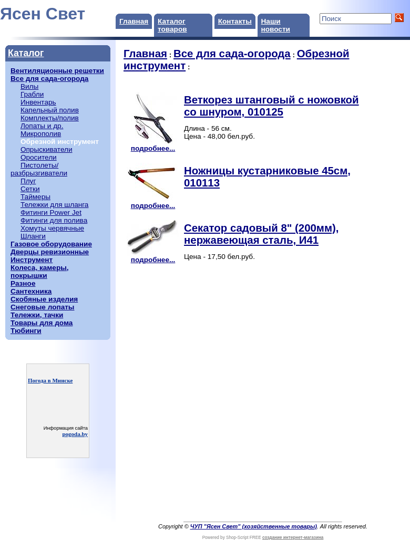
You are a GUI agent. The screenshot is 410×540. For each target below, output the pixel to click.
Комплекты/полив (49, 118)
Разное (23, 283)
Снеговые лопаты (42, 307)
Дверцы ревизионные (50, 252)
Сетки (30, 189)
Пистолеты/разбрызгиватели (39, 169)
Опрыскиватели (46, 149)
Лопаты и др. (42, 126)
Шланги (33, 236)
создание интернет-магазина (292, 537)
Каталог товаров (172, 25)
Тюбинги (26, 331)
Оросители (38, 157)
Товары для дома (42, 323)
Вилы (29, 86)
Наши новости (275, 25)
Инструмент (32, 260)
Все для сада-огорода (49, 78)
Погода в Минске (50, 380)
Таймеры (35, 197)
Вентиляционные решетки (57, 71)
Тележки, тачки (37, 315)
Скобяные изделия (44, 299)
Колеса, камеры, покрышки (40, 271)
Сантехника (31, 291)
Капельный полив (49, 110)
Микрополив (40, 134)
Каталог (26, 53)
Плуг (28, 181)
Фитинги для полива (53, 220)
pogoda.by (75, 434)
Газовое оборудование (51, 244)
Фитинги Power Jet (50, 212)
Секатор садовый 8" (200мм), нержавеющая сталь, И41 (261, 234)
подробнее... (153, 145)
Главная (133, 21)
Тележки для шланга (54, 205)
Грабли (32, 94)
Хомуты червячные (52, 228)
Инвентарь (38, 102)
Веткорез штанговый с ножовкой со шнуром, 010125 (271, 106)
